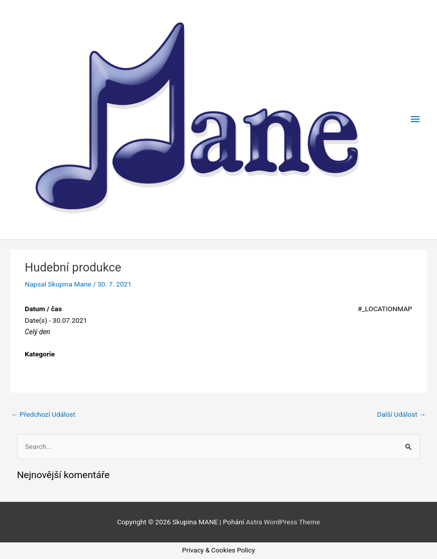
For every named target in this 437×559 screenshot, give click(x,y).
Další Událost (401, 414)
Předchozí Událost (43, 414)
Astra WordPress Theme (283, 522)
